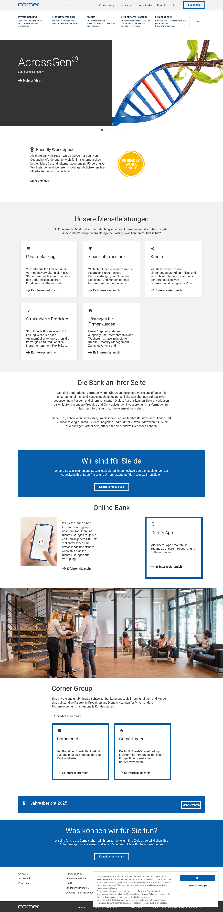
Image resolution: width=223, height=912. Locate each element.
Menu (197, 21)
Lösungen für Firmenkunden (80, 892)
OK (197, 878)
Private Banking (74, 873)
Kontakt (161, 5)
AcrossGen (23, 873)
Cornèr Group (107, 5)
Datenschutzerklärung (107, 888)
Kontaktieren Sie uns (111, 486)
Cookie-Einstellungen (197, 886)
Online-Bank (24, 878)
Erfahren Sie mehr (76, 568)
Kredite (69, 883)
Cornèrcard (126, 5)
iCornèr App (24, 883)
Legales (81, 907)
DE (173, 5)
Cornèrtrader (145, 5)
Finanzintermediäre (76, 878)
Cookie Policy (148, 894)
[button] (102, 130)
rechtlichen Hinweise (149, 885)
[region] (155, 889)
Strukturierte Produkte (77, 888)
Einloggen (194, 5)
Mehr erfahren (30, 80)
